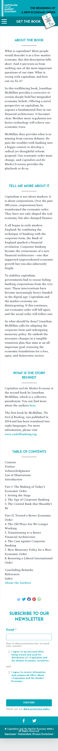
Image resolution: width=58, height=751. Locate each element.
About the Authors (18, 583)
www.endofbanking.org (20, 434)
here (33, 405)
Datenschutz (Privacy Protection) (35, 734)
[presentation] (29, 692)
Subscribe (29, 703)
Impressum (10, 734)
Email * (11, 629)
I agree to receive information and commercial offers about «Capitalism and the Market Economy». (28, 677)
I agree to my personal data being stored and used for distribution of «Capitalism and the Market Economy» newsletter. (30, 656)
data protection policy (36, 709)
